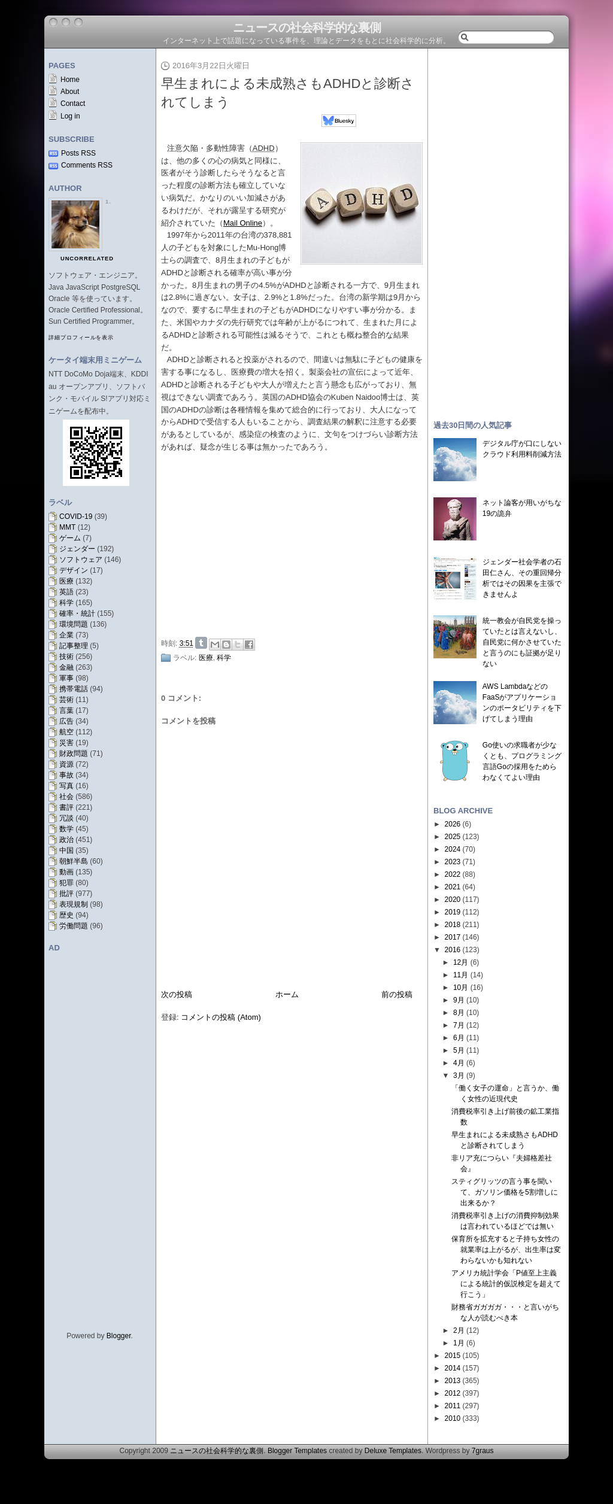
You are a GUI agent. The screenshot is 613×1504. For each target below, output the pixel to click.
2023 (453, 862)
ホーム (287, 994)
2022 (453, 874)
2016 (453, 950)
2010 (453, 1418)
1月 (459, 1343)
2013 (453, 1381)
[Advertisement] (295, 543)
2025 (453, 836)
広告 (66, 721)
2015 (453, 1355)
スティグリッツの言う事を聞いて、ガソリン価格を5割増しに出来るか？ (504, 1192)
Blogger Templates (297, 1451)
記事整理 (73, 646)
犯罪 (66, 883)
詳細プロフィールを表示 (81, 338)
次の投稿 (176, 994)
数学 (66, 829)
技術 (66, 656)
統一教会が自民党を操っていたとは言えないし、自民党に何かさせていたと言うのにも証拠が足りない (522, 642)
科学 (66, 602)
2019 (453, 912)
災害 (66, 743)
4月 (459, 1063)
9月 (459, 1000)
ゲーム (70, 538)
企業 (66, 635)
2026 (453, 824)
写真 (66, 786)
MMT (67, 527)
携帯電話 (73, 689)
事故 (66, 775)
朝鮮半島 (73, 861)
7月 (459, 1025)
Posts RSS (78, 153)
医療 (66, 581)
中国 (66, 850)
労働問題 (73, 926)
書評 (66, 807)
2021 (453, 887)
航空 (66, 732)
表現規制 (73, 904)
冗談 (66, 818)
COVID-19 (75, 516)
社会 (66, 796)
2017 (453, 937)
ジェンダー (77, 549)
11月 (460, 975)
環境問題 (73, 624)
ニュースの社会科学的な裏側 (307, 27)
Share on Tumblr (201, 643)
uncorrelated (87, 259)
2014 (453, 1368)
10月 (460, 987)
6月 (459, 1038)
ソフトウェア (80, 559)
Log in (70, 116)
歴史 (66, 915)
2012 (453, 1393)
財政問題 (73, 753)
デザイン (73, 570)
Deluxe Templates (393, 1451)
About (69, 91)
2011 (453, 1406)
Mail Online (242, 222)
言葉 (66, 710)
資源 (66, 764)
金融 (66, 667)
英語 (66, 592)
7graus (483, 1451)
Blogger (119, 1336)
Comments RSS (87, 165)
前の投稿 (396, 994)
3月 (459, 1075)
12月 (460, 962)
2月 (459, 1330)
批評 (66, 893)
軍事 (66, 678)
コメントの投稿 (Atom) (221, 1017)
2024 (453, 849)
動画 (66, 872)
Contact (72, 103)
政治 (66, 839)
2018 (453, 924)
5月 (459, 1050)
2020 (453, 899)
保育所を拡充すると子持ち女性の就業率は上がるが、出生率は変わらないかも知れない (506, 1250)
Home (70, 79)
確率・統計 (77, 613)
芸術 (66, 699)
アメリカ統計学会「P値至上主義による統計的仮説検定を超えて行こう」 (506, 1284)
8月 (459, 1012)
